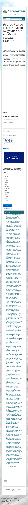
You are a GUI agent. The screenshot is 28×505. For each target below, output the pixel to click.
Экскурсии (11, 394)
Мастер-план (16, 435)
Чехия (18, 325)
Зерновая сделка (10, 257)
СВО (7, 294)
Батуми (11, 350)
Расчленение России (10, 395)
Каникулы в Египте (13, 338)
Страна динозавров (10, 413)
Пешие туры (15, 335)
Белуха (7, 342)
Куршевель (8, 436)
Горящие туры (16, 228)
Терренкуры (8, 315)
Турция (5, 196)
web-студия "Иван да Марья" (15, 503)
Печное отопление (16, 253)
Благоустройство (13, 314)
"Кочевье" (8, 322)
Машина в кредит (12, 439)
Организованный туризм (13, 347)
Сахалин (8, 331)
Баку (11, 361)
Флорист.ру (8, 456)
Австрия (5, 176)
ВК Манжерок (12, 251)
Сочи (14, 302)
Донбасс (14, 295)
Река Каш (8, 330)
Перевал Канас (9, 323)
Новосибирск (19, 302)
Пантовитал (12, 297)
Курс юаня (11, 225)
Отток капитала (18, 294)
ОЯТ (12, 240)
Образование (13, 446)
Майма (20, 430)
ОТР (14, 277)
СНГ (13, 218)
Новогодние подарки (10, 299)
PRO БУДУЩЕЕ (9, 234)
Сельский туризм (16, 273)
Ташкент (19, 233)
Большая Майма (9, 435)
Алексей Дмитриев (13, 233)
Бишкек (19, 220)
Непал (5, 190)
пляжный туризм (17, 417)
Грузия (19, 389)
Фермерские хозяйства (11, 333)
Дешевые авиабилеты (11, 259)
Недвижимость (14, 460)
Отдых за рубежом (13, 337)
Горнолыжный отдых (13, 307)
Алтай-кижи (8, 289)
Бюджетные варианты (11, 399)
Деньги (18, 293)
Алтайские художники (15, 319)
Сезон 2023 (19, 359)
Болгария (13, 366)
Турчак (19, 460)
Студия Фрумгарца (10, 321)
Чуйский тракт (18, 317)
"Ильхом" (17, 321)
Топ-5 (16, 383)
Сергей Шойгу (9, 375)
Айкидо (20, 321)
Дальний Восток (17, 330)
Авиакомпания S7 (14, 387)
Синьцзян (18, 329)
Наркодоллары (9, 345)
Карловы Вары (9, 326)
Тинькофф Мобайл (14, 443)
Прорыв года (9, 341)
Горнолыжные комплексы (11, 262)
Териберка (18, 385)
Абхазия (8, 401)
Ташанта (14, 325)
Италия (7, 362)
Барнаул (15, 234)
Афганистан (14, 301)
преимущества (9, 423)
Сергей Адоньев (13, 342)
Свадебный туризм (10, 454)
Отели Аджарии (16, 349)
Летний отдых (9, 335)
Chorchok (10, 286)
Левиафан (13, 385)
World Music (16, 285)
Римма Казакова (9, 278)
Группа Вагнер (18, 413)
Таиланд (19, 361)
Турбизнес (8, 216)
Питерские (11, 458)
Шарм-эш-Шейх (9, 228)
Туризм (17, 214)
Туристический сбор (17, 401)
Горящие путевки (13, 411)
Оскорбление (9, 433)
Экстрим (17, 418)
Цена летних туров (13, 339)
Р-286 (21, 418)
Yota (8, 466)
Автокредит (12, 438)
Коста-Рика (6, 186)
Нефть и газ (18, 255)
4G (6, 466)
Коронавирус (9, 346)
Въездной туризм (14, 452)
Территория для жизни (11, 282)
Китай (5, 184)
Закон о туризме (12, 270)
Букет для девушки (15, 455)
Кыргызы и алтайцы (15, 291)
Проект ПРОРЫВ (16, 241)
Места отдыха (9, 402)
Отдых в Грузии (9, 349)
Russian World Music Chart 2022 (13, 287)
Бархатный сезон (10, 220)
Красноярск (8, 214)
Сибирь (19, 452)
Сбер (7, 353)
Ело (18, 393)
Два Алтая (8, 303)
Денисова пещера (17, 429)
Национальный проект (11, 334)
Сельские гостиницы (10, 275)
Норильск (18, 216)
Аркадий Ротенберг (10, 409)
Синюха (11, 351)
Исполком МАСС (15, 341)
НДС (16, 355)
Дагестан (20, 419)
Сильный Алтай (12, 249)
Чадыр (16, 275)
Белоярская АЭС (17, 240)
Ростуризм (16, 237)
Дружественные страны (11, 306)
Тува (18, 374)
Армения (8, 361)
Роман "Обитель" (17, 450)
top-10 (12, 377)
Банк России (9, 295)
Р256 (11, 322)
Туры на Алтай (14, 315)
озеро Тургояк (15, 421)
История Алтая (10, 391)
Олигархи (13, 222)
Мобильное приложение (11, 451)
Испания (5, 180)
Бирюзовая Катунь (10, 407)
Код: (4, 143)
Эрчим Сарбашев (14, 311)
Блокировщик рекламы (11, 444)
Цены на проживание (15, 403)
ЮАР (5, 198)
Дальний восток (9, 370)
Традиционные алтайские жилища (13, 274)
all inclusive (17, 331)
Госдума (13, 363)
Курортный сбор (15, 313)
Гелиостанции (17, 358)
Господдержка (9, 273)
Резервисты (8, 222)
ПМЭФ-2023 (8, 406)
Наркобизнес (9, 343)
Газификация (9, 253)
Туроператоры (12, 355)
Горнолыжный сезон (17, 263)
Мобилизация (11, 294)
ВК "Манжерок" (11, 415)
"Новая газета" (15, 343)
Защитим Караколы (17, 242)
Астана (15, 220)
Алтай (16, 251)
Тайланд (5, 194)
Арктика (12, 330)
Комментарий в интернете (12, 431)
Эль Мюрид (13, 216)
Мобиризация (16, 221)
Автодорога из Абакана (15, 266)
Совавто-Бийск (16, 322)
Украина (8, 390)
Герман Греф (18, 415)
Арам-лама (15, 375)
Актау (11, 401)
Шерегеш (8, 309)
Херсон (15, 257)
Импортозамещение (10, 226)
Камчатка (16, 309)
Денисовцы (16, 430)
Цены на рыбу (12, 329)
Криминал (13, 418)
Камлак (12, 463)
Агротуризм (12, 331)
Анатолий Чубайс (10, 417)
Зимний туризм (16, 351)
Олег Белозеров (16, 283)
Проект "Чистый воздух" (11, 359)
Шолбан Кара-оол (17, 271)
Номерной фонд (9, 405)
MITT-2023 (19, 339)
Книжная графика (15, 236)
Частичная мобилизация (11, 229)
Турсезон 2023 (12, 362)
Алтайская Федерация (16, 397)
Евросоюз (13, 255)
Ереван (7, 221)
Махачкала (13, 303)
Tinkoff (18, 422)
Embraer (8, 389)
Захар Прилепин (9, 450)
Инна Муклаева (9, 285)
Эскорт (19, 405)
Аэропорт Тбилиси (14, 390)
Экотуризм (16, 458)
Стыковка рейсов (14, 389)
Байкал (12, 309)
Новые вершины (18, 407)
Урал (7, 421)
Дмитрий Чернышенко (11, 238)
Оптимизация (9, 310)
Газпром (13, 214)
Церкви (7, 447)
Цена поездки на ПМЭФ (16, 406)
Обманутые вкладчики (14, 365)
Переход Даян (9, 325)
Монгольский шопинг (10, 318)
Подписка (18, 258)
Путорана (8, 217)
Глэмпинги (8, 418)
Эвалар (7, 365)
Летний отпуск (17, 398)
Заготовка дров (9, 254)
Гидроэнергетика (10, 358)
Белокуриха (8, 313)
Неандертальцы (9, 430)
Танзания (6, 192)
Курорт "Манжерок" (10, 354)
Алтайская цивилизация (11, 293)
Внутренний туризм (10, 267)
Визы (10, 301)
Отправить (6, 148)
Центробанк (12, 224)
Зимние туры (15, 261)
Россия (17, 448)
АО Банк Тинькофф (10, 442)
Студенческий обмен (10, 383)
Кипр (16, 363)
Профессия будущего (16, 440)
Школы (17, 446)
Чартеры (18, 334)
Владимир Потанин (17, 378)
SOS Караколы (18, 246)
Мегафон (19, 464)
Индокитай (14, 361)
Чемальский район (10, 244)
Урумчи (15, 323)
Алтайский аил (9, 277)
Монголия (6, 188)
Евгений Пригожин (10, 414)
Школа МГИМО (12, 410)
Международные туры (11, 382)
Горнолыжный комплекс (13, 353)
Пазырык (19, 363)
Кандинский (13, 217)
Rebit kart (19, 373)
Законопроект (15, 402)
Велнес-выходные (10, 327)
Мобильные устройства (11, 373)
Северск (8, 241)
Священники (13, 448)
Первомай (8, 371)
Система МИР (14, 371)
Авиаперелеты (17, 218)
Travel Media (13, 258)
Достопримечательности (11, 393)
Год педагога (12, 447)
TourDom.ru (8, 366)
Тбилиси (11, 221)
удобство (15, 423)
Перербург (15, 405)
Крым (20, 214)
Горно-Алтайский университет (12, 379)
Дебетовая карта (13, 422)
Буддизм (8, 374)
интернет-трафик (13, 466)
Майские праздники (17, 369)
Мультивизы (18, 366)
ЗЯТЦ (11, 241)
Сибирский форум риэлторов (12, 462)
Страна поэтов (18, 277)
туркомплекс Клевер (10, 265)
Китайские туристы (17, 345)
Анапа (17, 399)
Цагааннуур (19, 323)
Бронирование (16, 370)
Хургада (20, 226)
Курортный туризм (17, 326)
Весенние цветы (15, 456)
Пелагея (17, 354)
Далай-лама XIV (13, 374)
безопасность (9, 425)
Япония (5, 200)
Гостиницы (13, 230)
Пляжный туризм (10, 398)
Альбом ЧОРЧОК (16, 286)
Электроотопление (13, 357)
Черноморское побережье (12, 367)
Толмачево (8, 386)
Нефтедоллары (17, 225)
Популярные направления (12, 419)
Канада (5, 182)
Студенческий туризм (10, 381)
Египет (5, 178)
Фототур (10, 421)
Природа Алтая (9, 242)
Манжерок (8, 463)
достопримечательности (11, 464)
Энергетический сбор (11, 232)
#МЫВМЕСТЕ (17, 281)
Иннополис (14, 250)
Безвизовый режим (13, 305)
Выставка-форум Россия (16, 434)
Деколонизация (16, 394)
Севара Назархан (10, 237)
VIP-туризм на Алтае (10, 248)
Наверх (25, 498)
